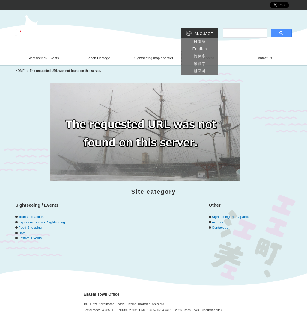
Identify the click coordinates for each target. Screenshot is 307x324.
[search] (244, 33)
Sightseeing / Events (43, 58)
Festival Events (30, 238)
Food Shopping (30, 227)
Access (208, 58)
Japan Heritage (98, 58)
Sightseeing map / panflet (153, 58)
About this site (211, 309)
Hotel (22, 233)
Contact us (264, 58)
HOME (20, 70)
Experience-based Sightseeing (41, 222)
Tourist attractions (31, 217)
